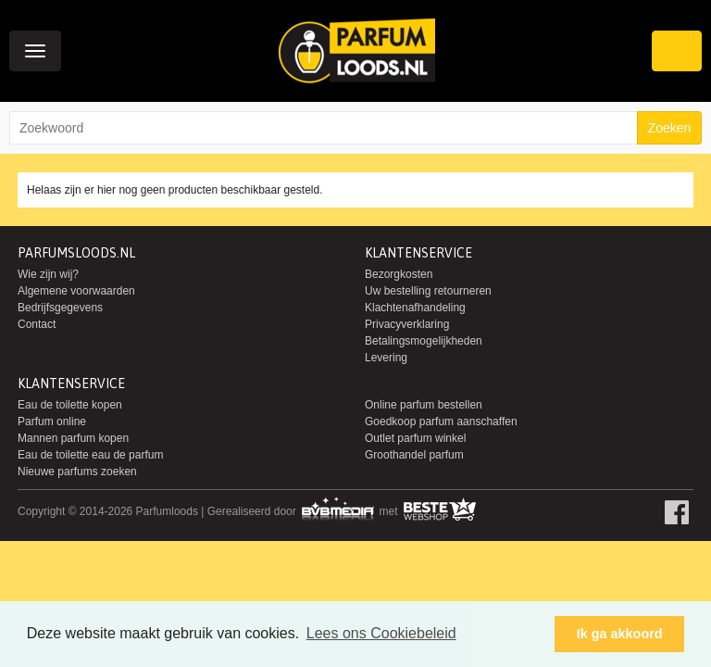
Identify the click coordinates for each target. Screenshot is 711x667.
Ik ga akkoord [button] (620, 633)
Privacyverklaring (407, 324)
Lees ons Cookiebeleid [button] (381, 633)
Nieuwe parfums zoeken (77, 471)
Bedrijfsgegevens (60, 307)
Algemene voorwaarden (76, 290)
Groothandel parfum (414, 454)
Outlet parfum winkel (415, 438)
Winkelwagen (677, 51)
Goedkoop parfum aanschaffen (441, 421)
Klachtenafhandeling (415, 307)
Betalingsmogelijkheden (423, 340)
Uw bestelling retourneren (428, 290)
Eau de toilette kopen (70, 404)
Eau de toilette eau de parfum (90, 454)
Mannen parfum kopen (73, 438)
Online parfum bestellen (423, 404)
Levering (386, 357)
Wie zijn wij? (48, 274)
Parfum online (52, 421)
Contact (37, 324)
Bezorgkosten (398, 274)
